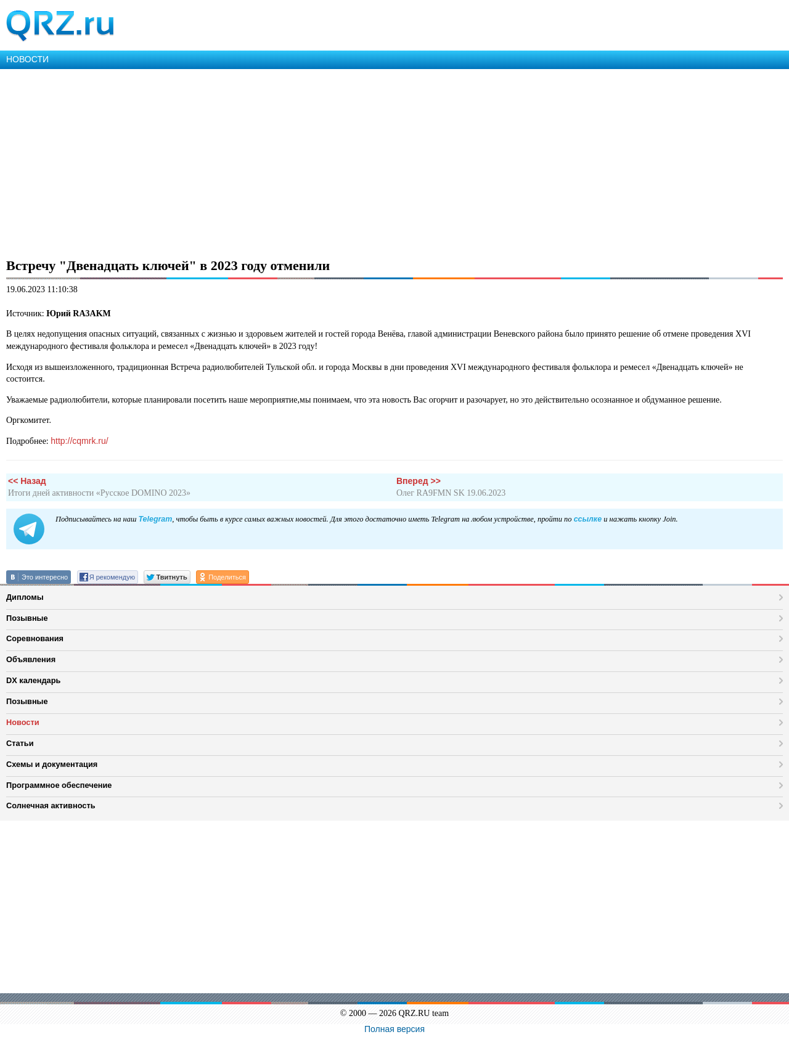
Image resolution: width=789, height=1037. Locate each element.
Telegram (155, 519)
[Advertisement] (370, 161)
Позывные (27, 618)
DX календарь (33, 680)
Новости (22, 722)
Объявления (30, 659)
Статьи (20, 743)
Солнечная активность (51, 805)
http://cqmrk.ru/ (79, 441)
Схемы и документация (51, 764)
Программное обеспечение (59, 785)
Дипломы (25, 597)
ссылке (588, 519)
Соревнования (34, 638)
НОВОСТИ (27, 59)
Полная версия (394, 1029)
